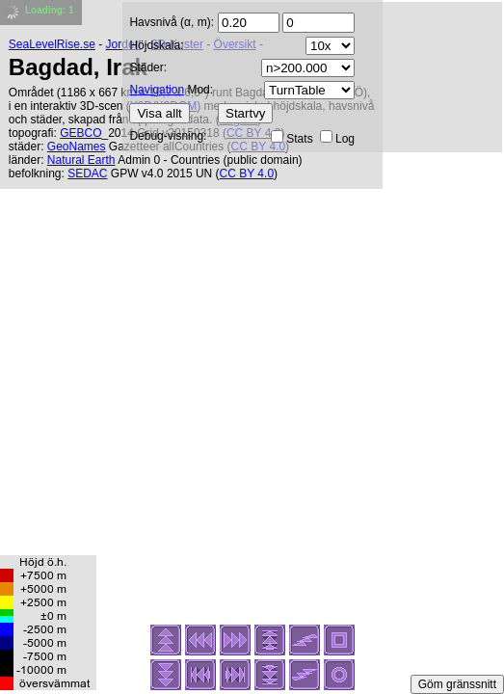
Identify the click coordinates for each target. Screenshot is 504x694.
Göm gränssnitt (457, 684)
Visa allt (159, 113)
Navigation (156, 89)
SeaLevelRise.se (52, 44)
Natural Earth (81, 160)
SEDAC (87, 173)
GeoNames (76, 146)
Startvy (245, 113)
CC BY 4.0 (247, 173)
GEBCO (80, 133)
